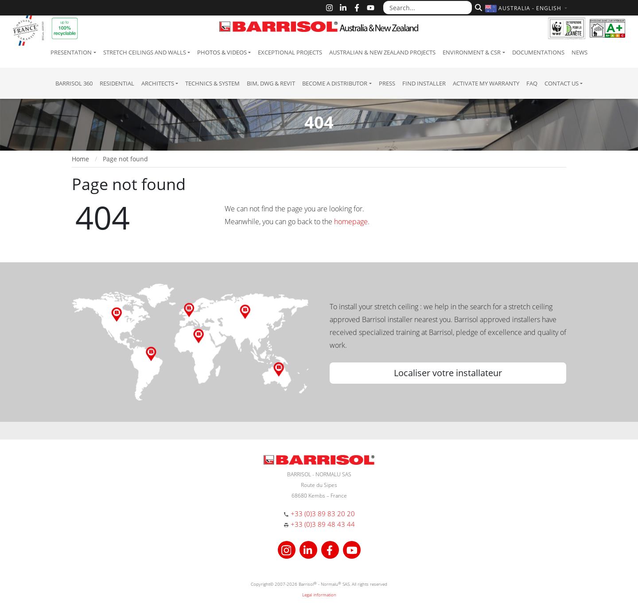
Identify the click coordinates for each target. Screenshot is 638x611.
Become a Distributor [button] (334, 83)
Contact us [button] (562, 83)
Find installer (424, 83)
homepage (351, 221)
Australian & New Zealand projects (382, 52)
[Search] (477, 6)
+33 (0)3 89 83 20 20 (323, 513)
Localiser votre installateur (448, 373)
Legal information (319, 595)
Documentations (538, 52)
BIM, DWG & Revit (271, 83)
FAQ (531, 83)
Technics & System (212, 83)
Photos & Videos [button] (222, 52)
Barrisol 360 (74, 83)
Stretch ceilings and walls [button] (144, 52)
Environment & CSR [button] (472, 52)
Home (80, 159)
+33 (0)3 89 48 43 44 (323, 524)
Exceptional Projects (290, 52)
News (579, 52)
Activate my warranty (486, 83)
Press (387, 83)
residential (117, 83)
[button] (527, 8)
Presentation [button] (71, 52)
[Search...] (427, 7)
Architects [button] (157, 83)
